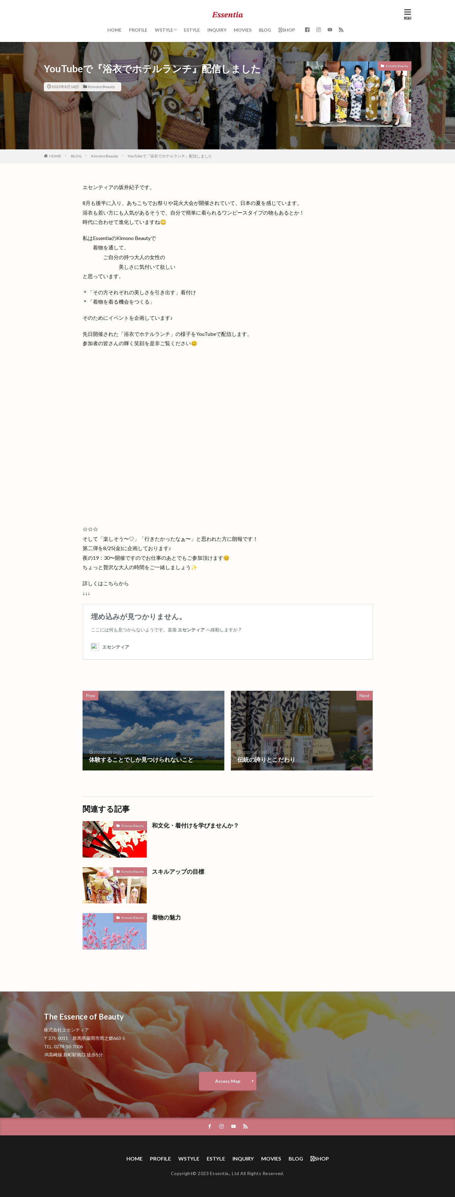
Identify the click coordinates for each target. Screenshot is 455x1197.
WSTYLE (164, 30)
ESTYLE (192, 30)
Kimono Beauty (101, 86)
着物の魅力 (166, 917)
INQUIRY (216, 30)
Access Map (227, 1081)
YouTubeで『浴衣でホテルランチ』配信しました (170, 156)
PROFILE (138, 30)
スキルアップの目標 (178, 871)
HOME (114, 30)
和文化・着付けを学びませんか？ (195, 825)
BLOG (265, 30)
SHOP (287, 30)
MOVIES (243, 30)
